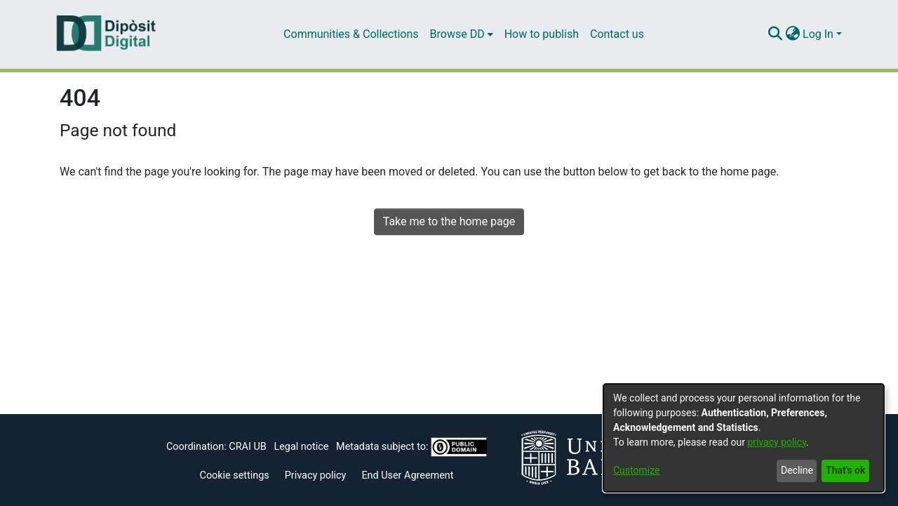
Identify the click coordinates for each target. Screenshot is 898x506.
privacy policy (776, 442)
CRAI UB (247, 447)
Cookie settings (234, 475)
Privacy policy (316, 475)
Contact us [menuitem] (617, 34)
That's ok (845, 470)
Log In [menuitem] (818, 34)
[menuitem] (461, 34)
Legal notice (301, 447)
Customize (636, 470)
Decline (797, 470)
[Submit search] (775, 34)
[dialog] (743, 438)
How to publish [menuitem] (541, 34)
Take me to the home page (449, 221)
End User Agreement (407, 475)
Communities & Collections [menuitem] (350, 34)
